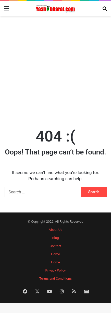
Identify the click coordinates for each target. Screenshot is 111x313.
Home (55, 254)
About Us (55, 230)
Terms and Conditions (55, 278)
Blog (55, 238)
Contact (55, 246)
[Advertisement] (55, 69)
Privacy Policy (55, 270)
